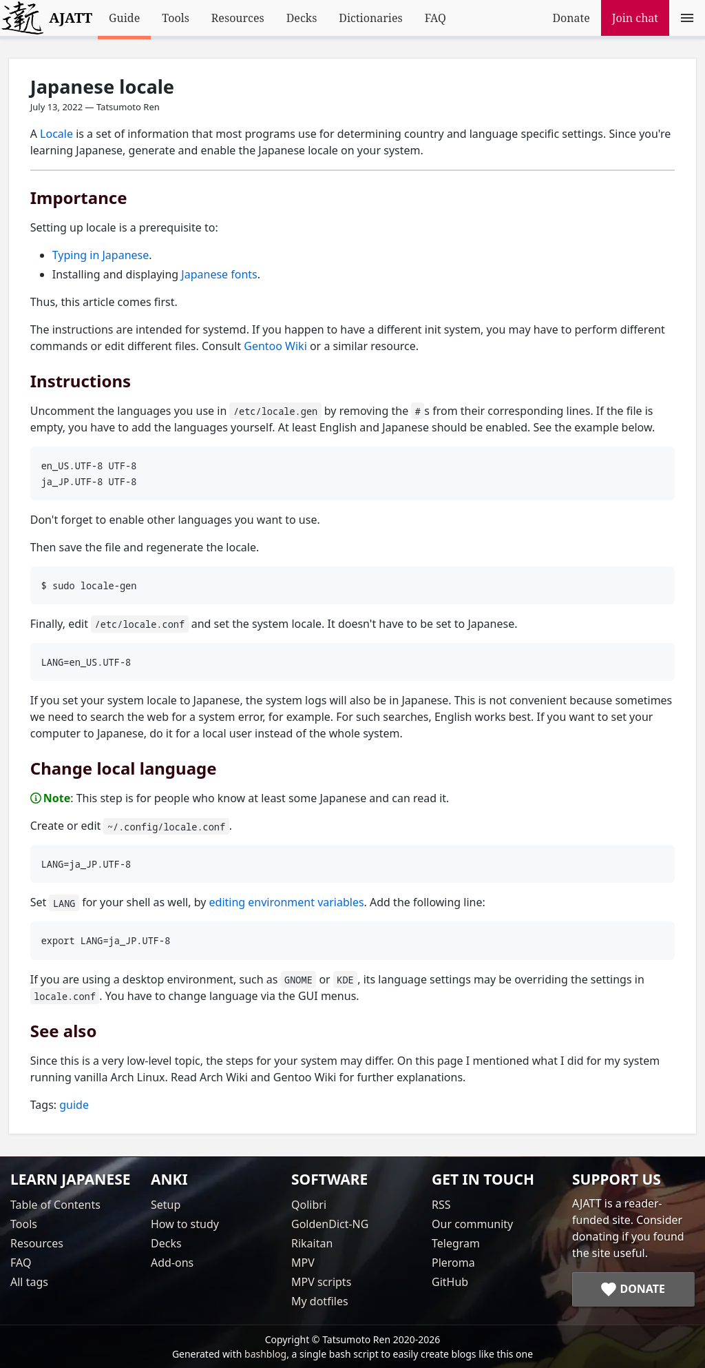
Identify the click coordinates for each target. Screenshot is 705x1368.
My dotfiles (319, 1301)
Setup (165, 1204)
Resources (237, 17)
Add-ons (172, 1262)
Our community (472, 1224)
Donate (570, 17)
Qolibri (308, 1204)
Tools (175, 17)
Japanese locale (102, 86)
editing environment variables (286, 902)
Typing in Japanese (100, 255)
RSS (441, 1204)
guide (74, 1104)
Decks (301, 17)
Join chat (635, 17)
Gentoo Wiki (275, 346)
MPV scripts (321, 1281)
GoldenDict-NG (329, 1224)
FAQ (435, 17)
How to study (185, 1224)
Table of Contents (55, 1204)
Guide (124, 17)
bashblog (265, 1353)
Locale (56, 133)
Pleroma (453, 1262)
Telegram (456, 1243)
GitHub (450, 1281)
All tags (29, 1281)
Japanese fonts (219, 274)
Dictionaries (370, 17)
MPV (303, 1262)
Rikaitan (312, 1243)
